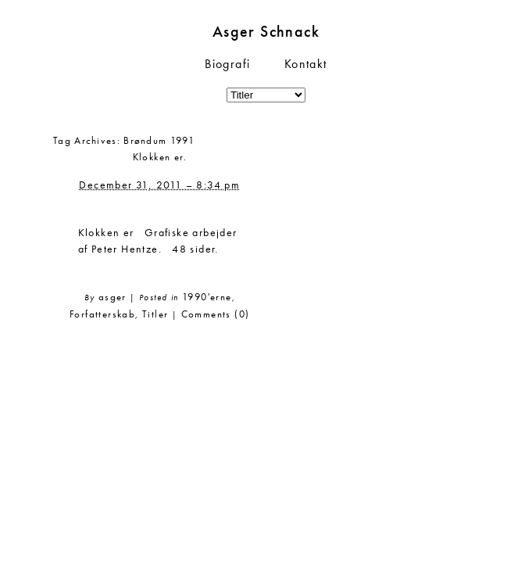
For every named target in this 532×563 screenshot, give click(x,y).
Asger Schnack (266, 31)
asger (112, 296)
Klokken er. (160, 156)
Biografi (227, 64)
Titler (155, 314)
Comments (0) (215, 314)
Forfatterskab (102, 314)
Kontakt (305, 64)
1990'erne (207, 296)
